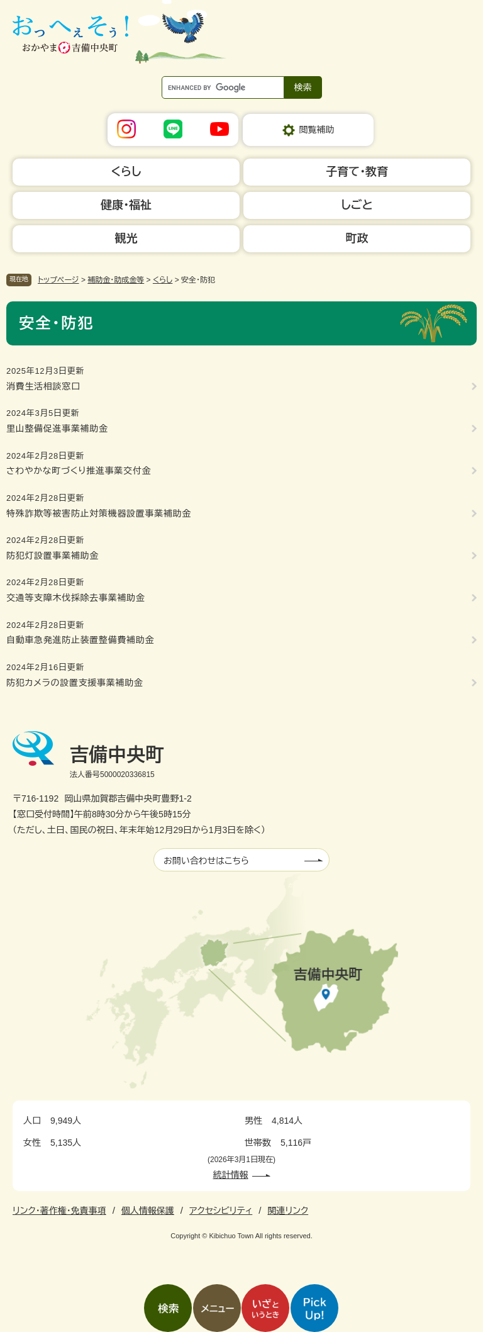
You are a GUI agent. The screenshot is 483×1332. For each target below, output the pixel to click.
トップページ (58, 280)
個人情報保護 (147, 1211)
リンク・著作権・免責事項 (59, 1211)
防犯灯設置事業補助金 (52, 556)
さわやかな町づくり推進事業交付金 (78, 471)
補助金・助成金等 (115, 280)
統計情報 (230, 1175)
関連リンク (287, 1211)
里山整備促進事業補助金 (57, 428)
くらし (162, 280)
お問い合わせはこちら (206, 861)
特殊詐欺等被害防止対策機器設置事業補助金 (98, 513)
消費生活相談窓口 (43, 386)
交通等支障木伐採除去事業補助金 (75, 598)
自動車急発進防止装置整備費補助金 (80, 640)
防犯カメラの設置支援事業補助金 (74, 683)
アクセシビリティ (220, 1211)
